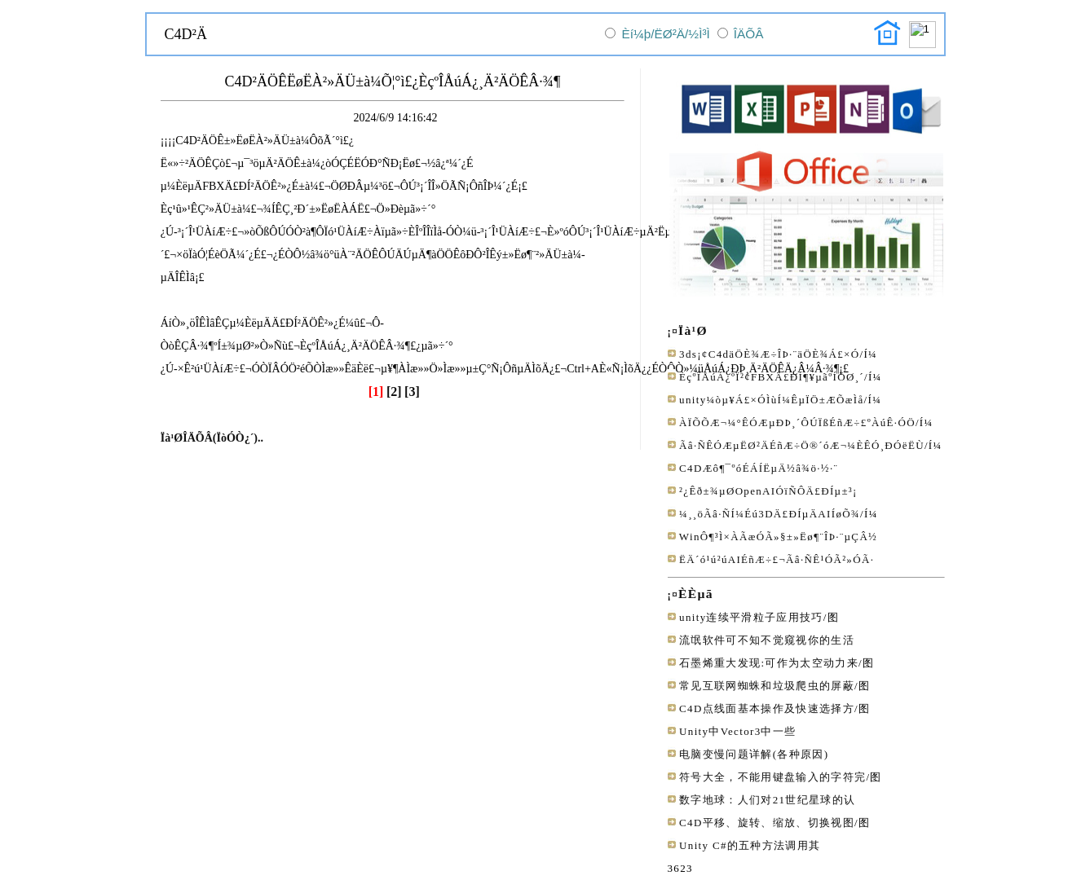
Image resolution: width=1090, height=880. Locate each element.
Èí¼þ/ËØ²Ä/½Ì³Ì (665, 34)
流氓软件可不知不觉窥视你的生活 (766, 640)
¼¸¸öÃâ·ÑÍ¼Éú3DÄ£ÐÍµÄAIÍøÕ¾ (769, 514)
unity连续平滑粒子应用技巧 (751, 617)
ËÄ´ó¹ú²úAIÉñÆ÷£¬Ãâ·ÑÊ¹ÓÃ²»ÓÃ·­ (776, 559)
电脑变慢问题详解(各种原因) (753, 754)
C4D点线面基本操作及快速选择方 (766, 708)
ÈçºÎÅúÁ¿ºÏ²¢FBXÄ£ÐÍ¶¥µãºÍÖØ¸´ (771, 377)
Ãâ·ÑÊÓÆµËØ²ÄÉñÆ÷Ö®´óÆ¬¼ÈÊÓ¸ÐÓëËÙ (802, 445)
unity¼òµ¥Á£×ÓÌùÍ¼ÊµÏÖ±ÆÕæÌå (771, 400)
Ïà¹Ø (693, 330)
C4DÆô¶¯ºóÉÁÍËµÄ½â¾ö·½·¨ (758, 468)
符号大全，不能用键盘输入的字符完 (772, 777)
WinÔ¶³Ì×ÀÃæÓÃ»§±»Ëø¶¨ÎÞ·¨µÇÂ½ (778, 536)
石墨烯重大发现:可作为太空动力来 (768, 663)
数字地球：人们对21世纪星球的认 (767, 800)
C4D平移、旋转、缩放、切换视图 (766, 822)
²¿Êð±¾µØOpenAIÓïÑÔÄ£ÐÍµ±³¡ (768, 491)
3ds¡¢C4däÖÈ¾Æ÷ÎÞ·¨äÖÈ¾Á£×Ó (769, 354)
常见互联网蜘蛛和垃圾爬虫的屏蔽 (766, 686)
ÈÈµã (695, 594)
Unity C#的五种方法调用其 (749, 845)
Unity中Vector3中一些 (737, 731)
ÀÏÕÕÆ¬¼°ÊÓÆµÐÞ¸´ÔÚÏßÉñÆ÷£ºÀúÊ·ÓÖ (797, 422)
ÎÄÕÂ (749, 34)
